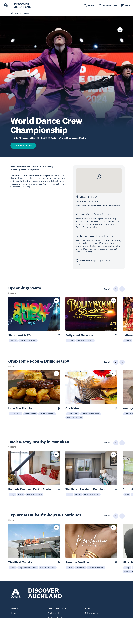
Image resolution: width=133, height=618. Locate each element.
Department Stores (28, 567)
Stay (12, 494)
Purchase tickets (23, 145)
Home (13, 613)
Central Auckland (28, 340)
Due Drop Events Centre (74, 138)
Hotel (20, 494)
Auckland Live (54, 613)
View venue (81, 205)
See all (107, 289)
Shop (12, 567)
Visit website (81, 265)
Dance (13, 340)
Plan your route (94, 205)
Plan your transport (112, 205)
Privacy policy (91, 613)
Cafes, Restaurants (90, 413)
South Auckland (47, 413)
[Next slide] (122, 289)
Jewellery (80, 567)
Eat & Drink (15, 413)
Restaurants (30, 413)
